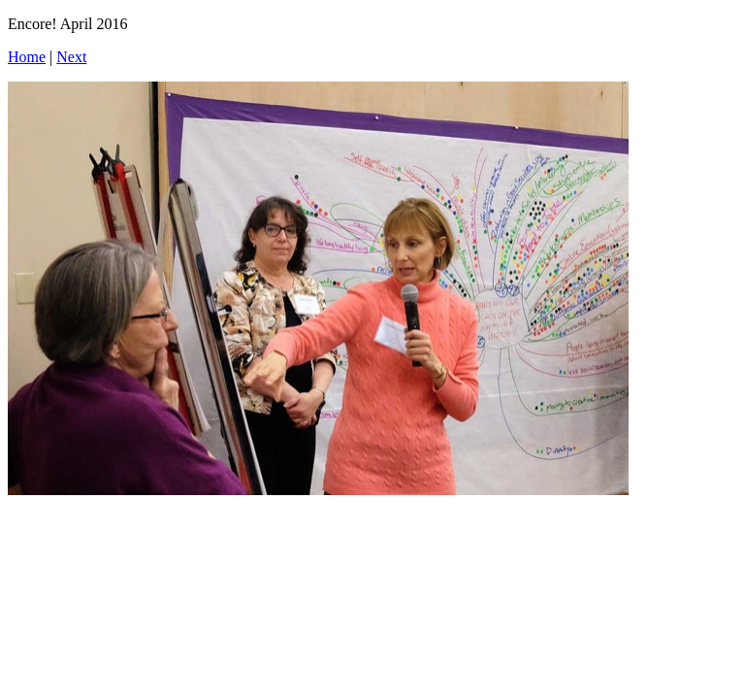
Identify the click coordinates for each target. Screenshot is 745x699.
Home (27, 57)
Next (71, 57)
